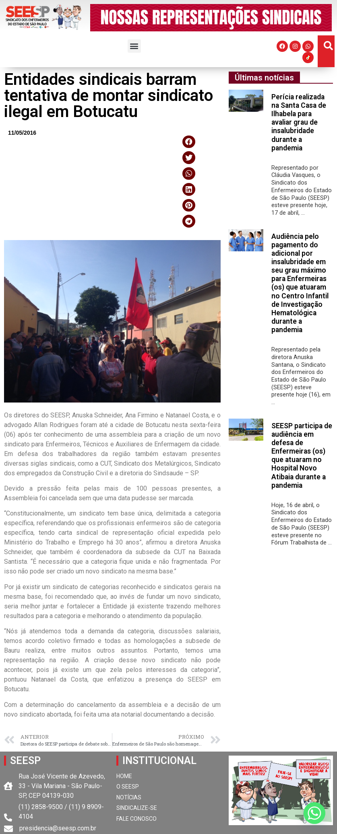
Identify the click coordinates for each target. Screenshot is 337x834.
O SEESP (127, 786)
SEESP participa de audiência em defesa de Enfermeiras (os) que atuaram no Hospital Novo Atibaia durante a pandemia (301, 455)
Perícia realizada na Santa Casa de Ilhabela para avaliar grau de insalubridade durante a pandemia (298, 122)
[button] (134, 46)
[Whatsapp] (314, 813)
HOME (124, 776)
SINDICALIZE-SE (136, 808)
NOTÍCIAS (128, 797)
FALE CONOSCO (136, 819)
